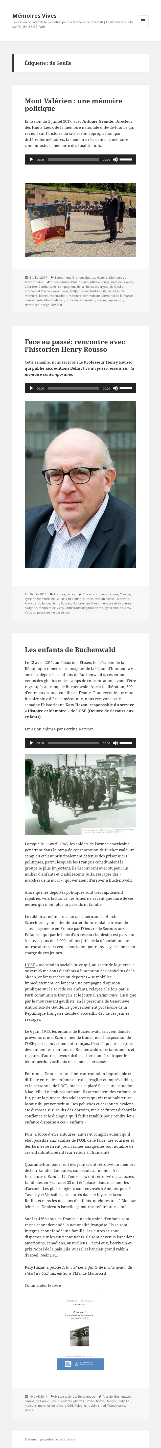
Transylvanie (116, 1405)
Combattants (47, 286)
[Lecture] (31, 159)
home (100, 1401)
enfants (66, 1401)
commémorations (105, 594)
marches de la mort (52, 1405)
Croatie (125, 594)
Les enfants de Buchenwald (70, 649)
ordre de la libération (80, 300)
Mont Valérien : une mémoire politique (73, 104)
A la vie (108, 1396)
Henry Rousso (61, 603)
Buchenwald (122, 1396)
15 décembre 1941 (64, 282)
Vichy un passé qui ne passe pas (47, 612)
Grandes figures (83, 277)
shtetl (102, 1405)
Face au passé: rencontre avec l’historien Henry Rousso (75, 345)
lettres (43, 296)
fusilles (83, 291)
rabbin (92, 1405)
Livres (71, 594)
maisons (31, 1405)
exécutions (60, 291)
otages (101, 300)
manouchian (58, 296)
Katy (122, 1401)
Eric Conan (73, 599)
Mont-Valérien (54, 300)
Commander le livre (43, 1285)
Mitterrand (73, 608)
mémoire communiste (84, 296)
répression (115, 300)
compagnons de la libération (78, 286)
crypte (104, 286)
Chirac (87, 594)
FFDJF (73, 291)
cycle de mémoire (37, 599)
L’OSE (30, 964)
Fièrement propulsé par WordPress (50, 1439)
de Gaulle (116, 286)
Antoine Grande (122, 282)
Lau (128, 1401)
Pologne (80, 1405)
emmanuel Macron (38, 291)
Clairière (31, 286)
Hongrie (78, 603)
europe (88, 599)
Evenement (63, 277)
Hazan (90, 1401)
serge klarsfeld (51, 305)
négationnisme (92, 608)
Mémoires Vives (34, 15)
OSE (70, 1405)
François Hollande (37, 603)
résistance (32, 305)
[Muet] (115, 159)
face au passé (104, 599)
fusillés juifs (98, 291)
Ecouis (55, 1401)
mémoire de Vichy (51, 608)
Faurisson (122, 599)
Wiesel (29, 1410)
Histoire (102, 277)
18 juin (83, 282)
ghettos (78, 1401)
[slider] (73, 159)
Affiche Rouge (99, 282)
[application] (80, 159)
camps (29, 1401)
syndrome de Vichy (118, 608)
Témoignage (86, 1396)
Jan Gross (92, 603)
